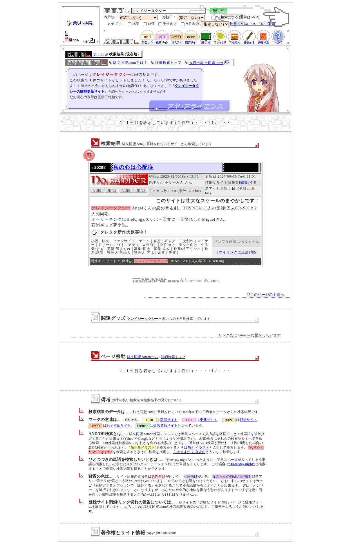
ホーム (98, 54)
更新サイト (208, 420)
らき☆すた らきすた (189, 452)
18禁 (149, 24)
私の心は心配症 (133, 167)
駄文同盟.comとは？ (130, 63)
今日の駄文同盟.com (206, 63)
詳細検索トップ (168, 63)
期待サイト (248, 420)
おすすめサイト (118, 425)
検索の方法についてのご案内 (252, 24)
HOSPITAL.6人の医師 (188, 261)
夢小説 (127, 261)
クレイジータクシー (142, 319)
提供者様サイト (165, 425)
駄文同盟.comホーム (142, 357)
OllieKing (216, 261)
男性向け (167, 24)
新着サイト (169, 420)
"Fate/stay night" (242, 464)
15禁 (133, 24)
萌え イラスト (198, 448)
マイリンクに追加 (234, 252)
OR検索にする (224, 17)
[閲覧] (244, 182)
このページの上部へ (265, 295)
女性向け (190, 24)
